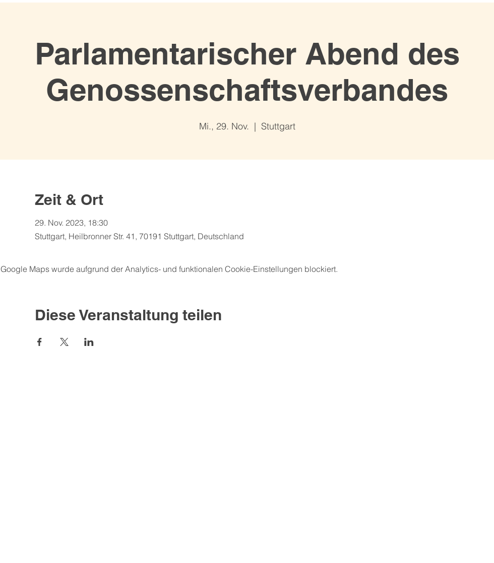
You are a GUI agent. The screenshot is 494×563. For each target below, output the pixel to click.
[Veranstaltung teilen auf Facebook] (39, 342)
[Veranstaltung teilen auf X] (64, 342)
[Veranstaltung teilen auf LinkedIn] (89, 342)
